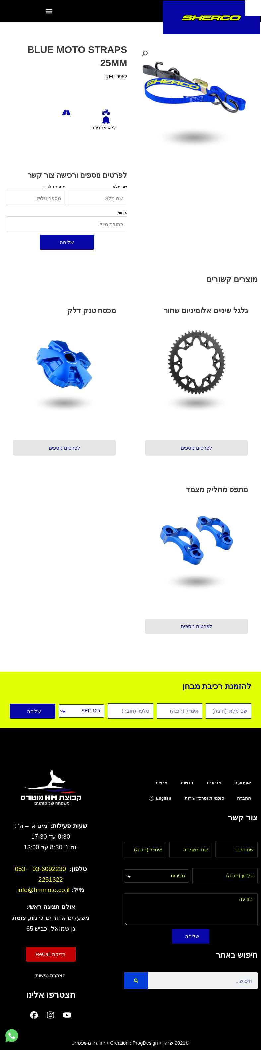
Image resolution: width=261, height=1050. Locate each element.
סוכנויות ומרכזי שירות (204, 798)
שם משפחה (199, 838)
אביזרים (214, 782)
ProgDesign (145, 1043)
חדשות (187, 782)
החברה (244, 798)
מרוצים (160, 782)
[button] (48, 10)
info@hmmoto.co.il (43, 889)
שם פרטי (248, 838)
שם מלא (120, 187)
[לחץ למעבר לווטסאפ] (11, 1036)
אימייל (122, 213)
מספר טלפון (54, 187)
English (163, 798)
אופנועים (242, 782)
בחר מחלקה (175, 864)
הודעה (251, 889)
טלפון (252, 864)
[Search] (136, 980)
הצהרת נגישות (50, 975)
